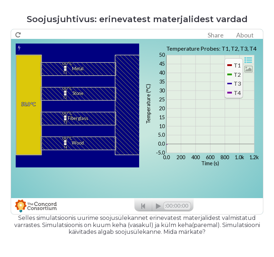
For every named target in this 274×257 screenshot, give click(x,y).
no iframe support (137, 122)
